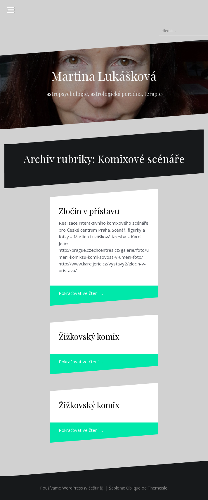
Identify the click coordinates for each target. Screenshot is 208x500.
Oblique (133, 488)
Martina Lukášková (104, 76)
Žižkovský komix (89, 336)
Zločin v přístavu (89, 210)
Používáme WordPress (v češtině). (72, 488)
